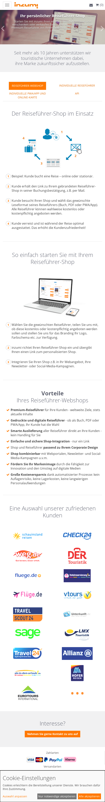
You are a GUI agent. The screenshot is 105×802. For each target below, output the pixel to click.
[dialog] (52, 786)
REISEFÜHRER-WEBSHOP (27, 86)
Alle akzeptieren (89, 796)
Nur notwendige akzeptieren (56, 796)
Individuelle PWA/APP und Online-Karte (27, 95)
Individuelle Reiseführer (77, 85)
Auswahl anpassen (15, 796)
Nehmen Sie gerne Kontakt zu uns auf (52, 734)
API (77, 93)
